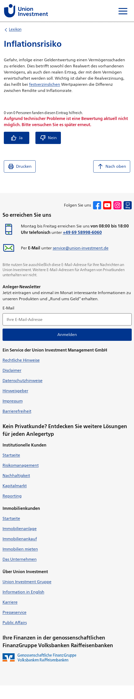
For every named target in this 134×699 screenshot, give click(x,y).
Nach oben (111, 166)
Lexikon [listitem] (15, 29)
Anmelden (67, 334)
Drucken (20, 166)
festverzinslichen (44, 84)
